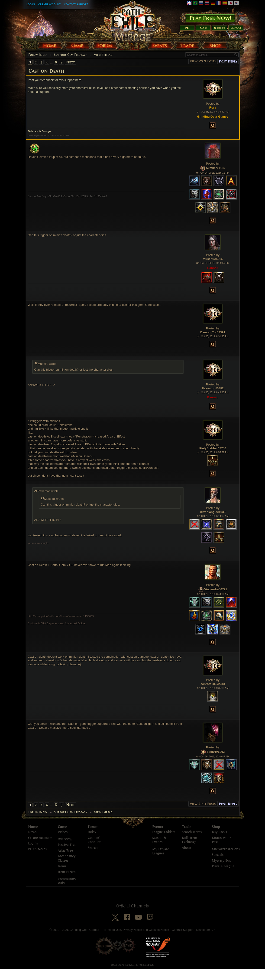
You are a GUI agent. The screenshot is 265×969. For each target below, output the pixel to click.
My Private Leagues (160, 851)
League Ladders (163, 832)
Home (33, 827)
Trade (186, 827)
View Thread (103, 55)
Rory (212, 107)
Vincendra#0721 (215, 589)
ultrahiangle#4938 (213, 512)
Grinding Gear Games (84, 929)
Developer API (205, 929)
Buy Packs (219, 832)
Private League (223, 866)
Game (62, 827)
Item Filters (66, 872)
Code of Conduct (94, 840)
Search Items (192, 832)
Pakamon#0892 (213, 388)
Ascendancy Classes (66, 858)
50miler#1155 (215, 168)
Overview (65, 839)
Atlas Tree (65, 851)
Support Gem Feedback (70, 55)
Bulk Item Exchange (189, 840)
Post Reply (228, 61)
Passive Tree (67, 845)
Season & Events (159, 840)
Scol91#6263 (216, 751)
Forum (93, 827)
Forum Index (37, 55)
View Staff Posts (203, 61)
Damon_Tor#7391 (212, 332)
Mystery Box (221, 861)
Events (157, 827)
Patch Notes (37, 849)
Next (70, 62)
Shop (216, 827)
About (186, 848)
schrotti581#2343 (212, 684)
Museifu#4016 (213, 259)
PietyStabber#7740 (212, 448)
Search (93, 848)
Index (92, 832)
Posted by (213, 103)
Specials (217, 855)
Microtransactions (226, 849)
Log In (30, 4)
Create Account (49, 4)
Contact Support (76, 4)
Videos (63, 832)
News (32, 832)
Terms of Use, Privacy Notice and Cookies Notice (136, 929)
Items (62, 866)
